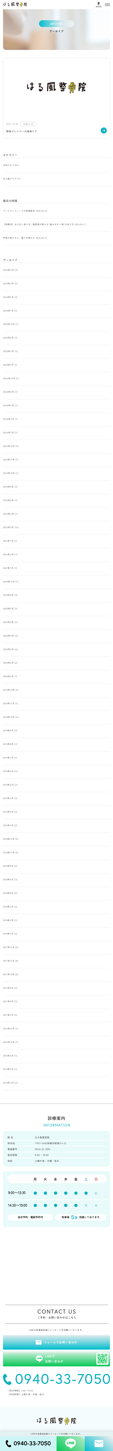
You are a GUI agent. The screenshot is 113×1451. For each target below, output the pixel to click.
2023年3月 (8, 527)
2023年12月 (9, 446)
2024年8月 (8, 391)
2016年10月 (9, 1042)
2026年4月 (8, 269)
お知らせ (7, 165)
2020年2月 (8, 662)
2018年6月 (8, 879)
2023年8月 (8, 486)
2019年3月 (8, 798)
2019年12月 (9, 689)
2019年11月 (9, 703)
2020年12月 (9, 581)
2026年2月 (8, 297)
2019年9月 (8, 730)
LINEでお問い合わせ (76, 1359)
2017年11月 (9, 960)
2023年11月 (9, 459)
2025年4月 (8, 351)
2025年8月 (8, 337)
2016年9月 (8, 1055)
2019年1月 (8, 825)
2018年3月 (8, 906)
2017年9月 (8, 987)
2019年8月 (8, 743)
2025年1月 (8, 364)
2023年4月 (8, 513)
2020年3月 (8, 649)
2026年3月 (8, 283)
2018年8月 (8, 865)
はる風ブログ (10, 178)
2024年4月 (8, 418)
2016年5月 (8, 1069)
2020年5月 (8, 622)
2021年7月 (8, 540)
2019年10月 (9, 716)
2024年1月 (8, 432)
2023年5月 (8, 500)
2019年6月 (8, 771)
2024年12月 (9, 378)
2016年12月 (9, 1028)
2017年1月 (8, 1014)
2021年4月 (8, 554)
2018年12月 (9, 838)
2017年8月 (8, 1001)
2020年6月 (8, 608)
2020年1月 (8, 676)
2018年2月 (8, 920)
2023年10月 (9, 473)
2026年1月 (8, 310)
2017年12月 (9, 947)
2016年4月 (8, 1082)
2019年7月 (8, 757)
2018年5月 (8, 893)
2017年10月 (9, 974)
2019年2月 (8, 811)
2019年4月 (8, 784)
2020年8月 (8, 594)
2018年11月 (9, 852)
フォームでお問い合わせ (60, 1342)
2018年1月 (8, 933)
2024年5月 (8, 405)
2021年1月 (8, 567)
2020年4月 (8, 635)
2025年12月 (9, 324)
